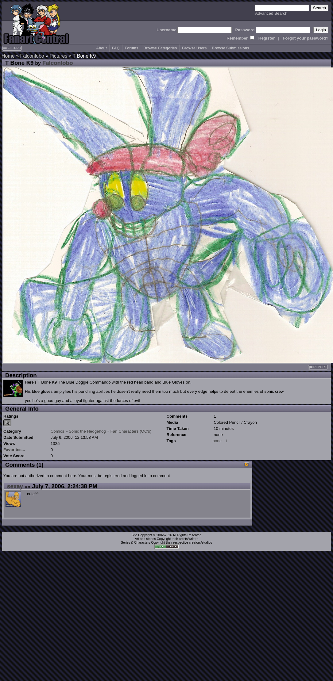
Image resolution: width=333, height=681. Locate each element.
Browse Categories (160, 48)
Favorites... (14, 449)
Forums (131, 48)
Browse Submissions (230, 48)
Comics (57, 431)
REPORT (318, 367)
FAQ (116, 48)
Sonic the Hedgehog (87, 431)
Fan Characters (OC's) (131, 431)
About (101, 48)
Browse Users (194, 48)
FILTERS (12, 48)
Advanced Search (271, 13)
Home (8, 56)
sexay (15, 486)
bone (217, 440)
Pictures (59, 56)
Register (266, 38)
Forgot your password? (305, 38)
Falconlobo (32, 56)
